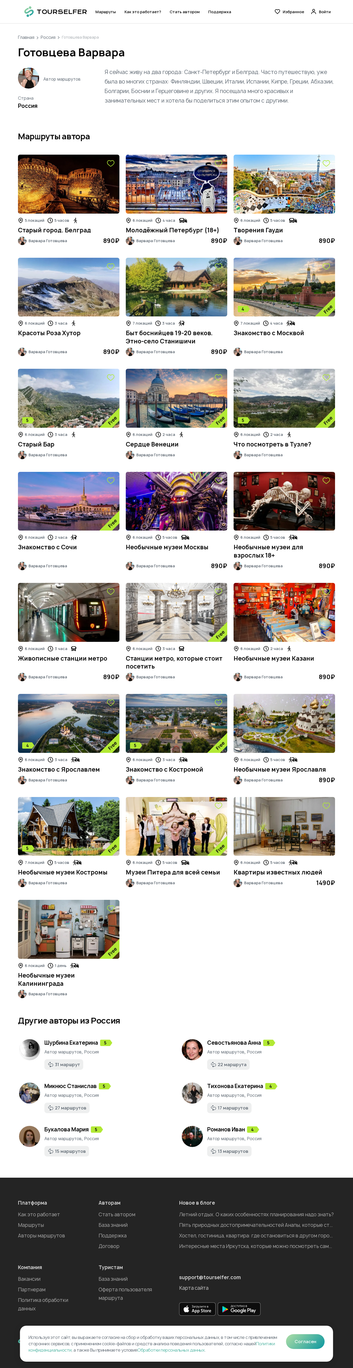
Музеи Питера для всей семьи (173, 872)
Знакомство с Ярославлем (59, 769)
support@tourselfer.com (210, 1277)
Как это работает (39, 1214)
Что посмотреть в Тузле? (272, 444)
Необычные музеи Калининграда (46, 979)
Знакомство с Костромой (164, 769)
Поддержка (219, 11)
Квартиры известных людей (278, 872)
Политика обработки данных (43, 1304)
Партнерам (31, 1289)
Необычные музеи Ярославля (280, 769)
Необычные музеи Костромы (63, 872)
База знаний (113, 1225)
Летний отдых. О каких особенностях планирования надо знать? (256, 1214)
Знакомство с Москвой (269, 333)
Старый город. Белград (54, 230)
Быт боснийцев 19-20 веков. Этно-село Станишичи (169, 337)
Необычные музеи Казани (274, 658)
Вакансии (29, 1279)
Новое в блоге (197, 1203)
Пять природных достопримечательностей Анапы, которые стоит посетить (257, 1225)
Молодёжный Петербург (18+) (172, 230)
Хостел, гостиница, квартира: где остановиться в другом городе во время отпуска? (257, 1235)
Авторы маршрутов (41, 1235)
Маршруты (105, 11)
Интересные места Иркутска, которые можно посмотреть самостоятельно (257, 1246)
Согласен (305, 1341)
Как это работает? (142, 11)
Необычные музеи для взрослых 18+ (268, 551)
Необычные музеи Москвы (167, 547)
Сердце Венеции (152, 444)
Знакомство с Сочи (47, 547)
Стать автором (185, 11)
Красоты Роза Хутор (49, 333)
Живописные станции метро (62, 658)
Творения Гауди (258, 230)
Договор (109, 1246)
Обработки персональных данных (171, 1350)
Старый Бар (36, 444)
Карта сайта (193, 1288)
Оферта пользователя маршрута (125, 1293)
